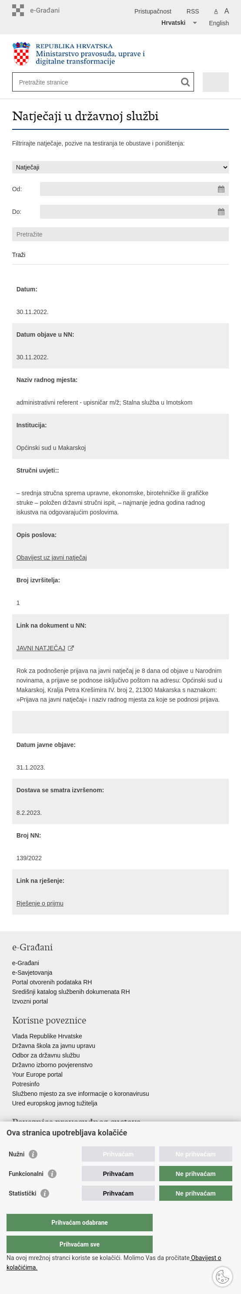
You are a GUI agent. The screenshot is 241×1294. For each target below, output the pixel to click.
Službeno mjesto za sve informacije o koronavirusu (80, 1093)
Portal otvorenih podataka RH (52, 982)
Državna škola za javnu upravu (53, 1045)
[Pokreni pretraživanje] (185, 82)
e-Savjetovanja (32, 972)
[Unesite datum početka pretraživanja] (134, 189)
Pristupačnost (152, 11)
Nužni (16, 1171)
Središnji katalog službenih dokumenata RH (71, 991)
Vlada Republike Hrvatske (47, 1036)
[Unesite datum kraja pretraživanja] (134, 212)
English (219, 23)
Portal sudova (31, 1138)
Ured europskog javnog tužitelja (54, 1103)
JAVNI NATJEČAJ (41, 648)
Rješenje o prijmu (40, 903)
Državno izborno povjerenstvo (52, 1064)
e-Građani (25, 963)
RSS (193, 11)
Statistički (22, 1210)
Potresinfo (26, 1084)
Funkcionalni (26, 1191)
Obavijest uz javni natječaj (52, 557)
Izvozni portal (30, 1001)
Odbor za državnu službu (46, 1055)
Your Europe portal (37, 1074)
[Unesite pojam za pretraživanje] (51, 82)
